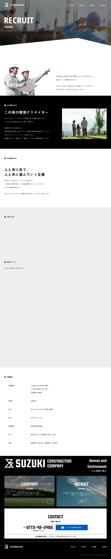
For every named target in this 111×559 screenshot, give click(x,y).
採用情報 (103, 5)
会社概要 (92, 5)
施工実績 (82, 5)
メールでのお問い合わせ (73, 527)
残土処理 (71, 5)
